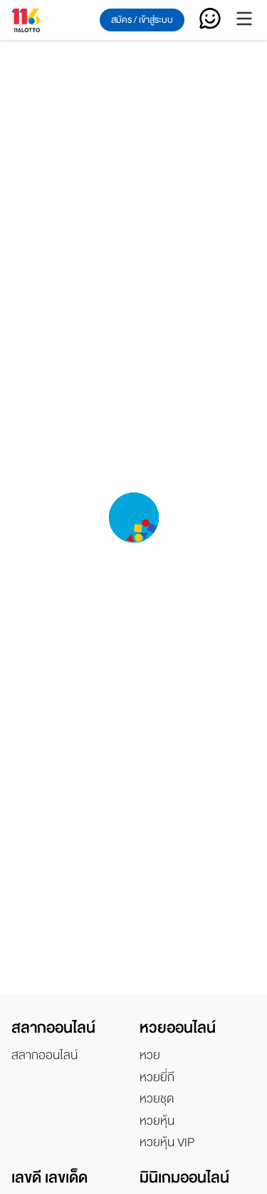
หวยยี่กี (157, 1077)
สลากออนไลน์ (44, 1055)
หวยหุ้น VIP (167, 1142)
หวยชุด (157, 1099)
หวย (150, 1055)
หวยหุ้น (157, 1121)
